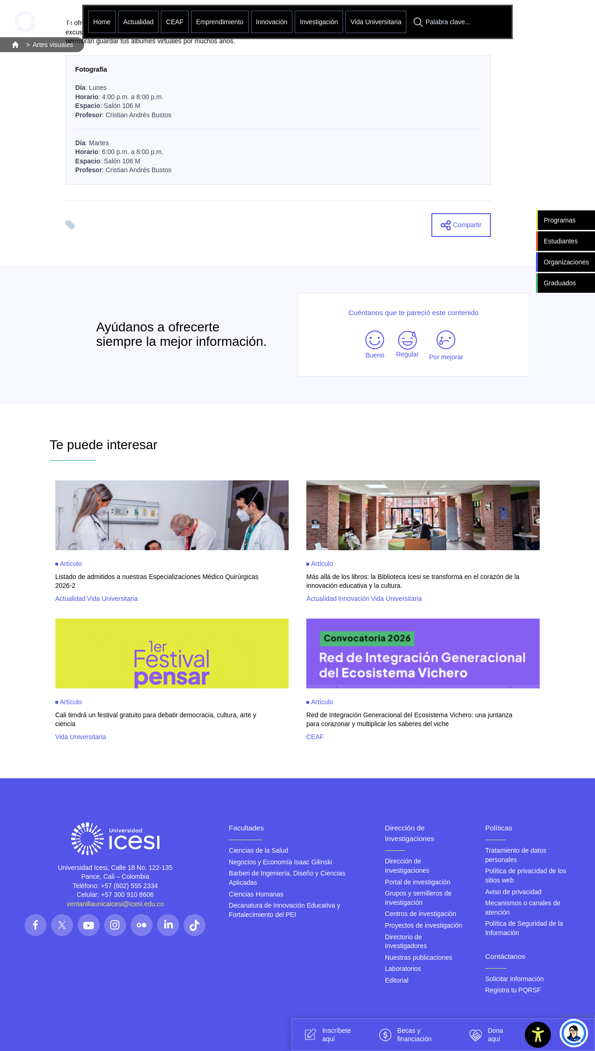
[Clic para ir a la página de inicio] (43, 22)
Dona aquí (484, 1034)
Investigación (319, 22)
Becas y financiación (404, 1034)
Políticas (498, 828)
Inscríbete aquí (325, 1034)
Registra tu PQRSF (513, 990)
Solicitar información (514, 979)
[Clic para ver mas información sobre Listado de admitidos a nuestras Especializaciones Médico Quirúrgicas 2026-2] (172, 541)
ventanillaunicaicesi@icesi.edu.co (115, 904)
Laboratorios (403, 968)
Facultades (246, 828)
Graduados (560, 283)
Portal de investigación (417, 882)
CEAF (174, 22)
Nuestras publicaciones (418, 957)
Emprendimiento (220, 22)
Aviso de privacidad (513, 892)
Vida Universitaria (375, 22)
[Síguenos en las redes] (35, 925)
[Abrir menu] (534, 22)
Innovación (272, 22)
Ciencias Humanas (256, 894)
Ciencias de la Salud (258, 850)
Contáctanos (505, 956)
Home (102, 22)
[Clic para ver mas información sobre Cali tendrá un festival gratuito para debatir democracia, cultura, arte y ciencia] (172, 680)
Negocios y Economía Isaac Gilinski (280, 862)
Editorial (397, 980)
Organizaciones (566, 262)
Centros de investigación (420, 913)
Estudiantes (561, 241)
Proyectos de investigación (424, 925)
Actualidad (138, 22)
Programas (559, 220)
